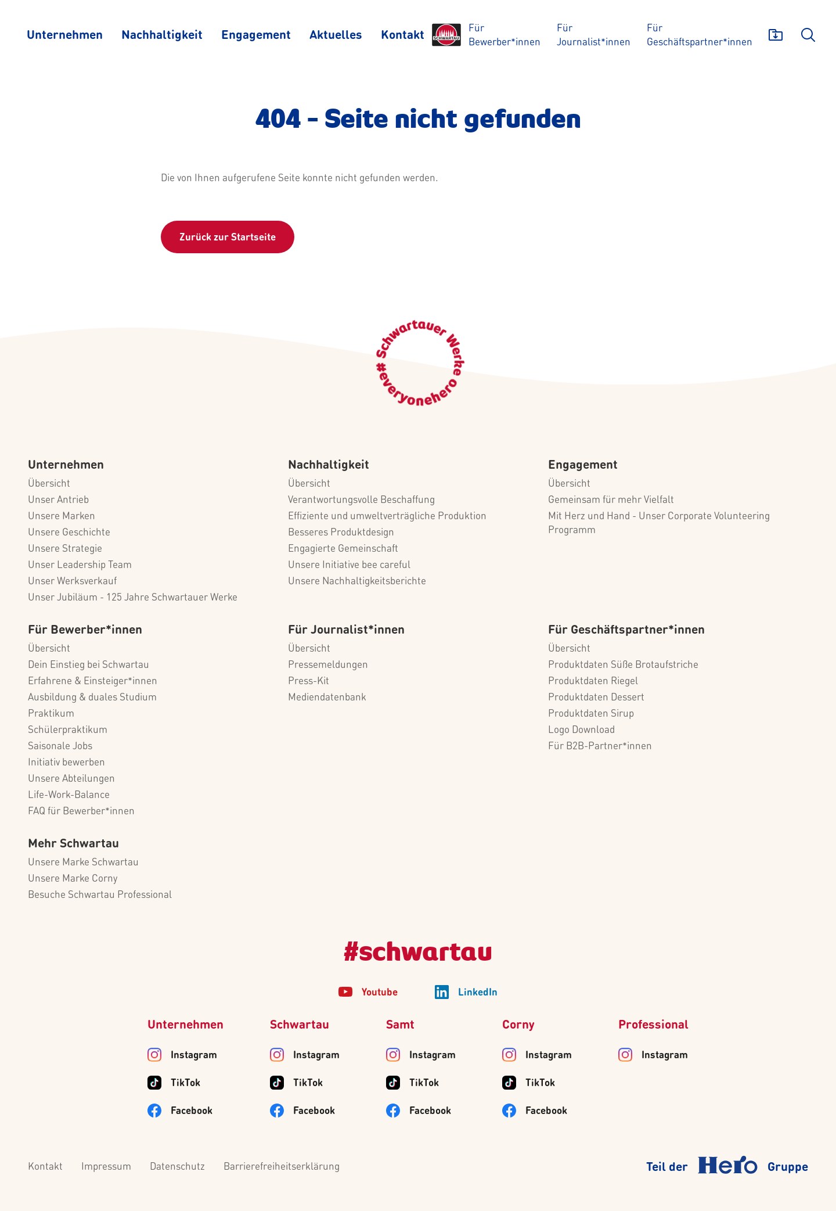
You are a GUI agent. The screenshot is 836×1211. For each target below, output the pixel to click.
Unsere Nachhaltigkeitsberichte (357, 582)
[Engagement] (256, 34)
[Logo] (446, 35)
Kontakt (45, 1167)
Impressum (106, 1167)
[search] (808, 35)
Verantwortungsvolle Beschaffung (361, 500)
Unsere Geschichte (69, 533)
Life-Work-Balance (69, 795)
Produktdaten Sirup (591, 714)
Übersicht (49, 484)
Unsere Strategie (65, 549)
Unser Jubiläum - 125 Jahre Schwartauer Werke (132, 598)
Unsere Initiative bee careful (349, 565)
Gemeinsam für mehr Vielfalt (611, 500)
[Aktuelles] (335, 34)
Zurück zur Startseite (227, 238)
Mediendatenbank (327, 698)
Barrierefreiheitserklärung (282, 1167)
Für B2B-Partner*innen (600, 747)
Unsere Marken (61, 517)
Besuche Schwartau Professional (100, 895)
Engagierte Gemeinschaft (343, 549)
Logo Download (581, 730)
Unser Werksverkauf (72, 582)
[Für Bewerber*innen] (504, 35)
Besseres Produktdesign (341, 533)
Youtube (380, 993)
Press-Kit (308, 682)
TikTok (185, 1083)
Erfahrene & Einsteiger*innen (92, 682)
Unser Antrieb (58, 500)
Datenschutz (177, 1167)
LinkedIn (478, 993)
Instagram (194, 1056)
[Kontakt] (402, 34)
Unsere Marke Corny (72, 879)
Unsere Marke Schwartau (83, 863)
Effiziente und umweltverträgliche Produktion (387, 517)
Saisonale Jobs (60, 747)
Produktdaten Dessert (596, 698)
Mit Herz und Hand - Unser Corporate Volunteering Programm (659, 524)
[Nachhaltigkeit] (162, 34)
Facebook (191, 1111)
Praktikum (51, 714)
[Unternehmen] (65, 34)
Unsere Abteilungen (71, 779)
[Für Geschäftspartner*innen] (699, 35)
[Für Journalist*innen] (593, 35)
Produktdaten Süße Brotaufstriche (623, 665)
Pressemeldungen (328, 665)
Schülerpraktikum (67, 730)
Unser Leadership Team (80, 565)
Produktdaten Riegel (593, 682)
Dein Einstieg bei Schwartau (88, 665)
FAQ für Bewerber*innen (81, 812)
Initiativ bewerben (66, 763)
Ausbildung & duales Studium (92, 698)
